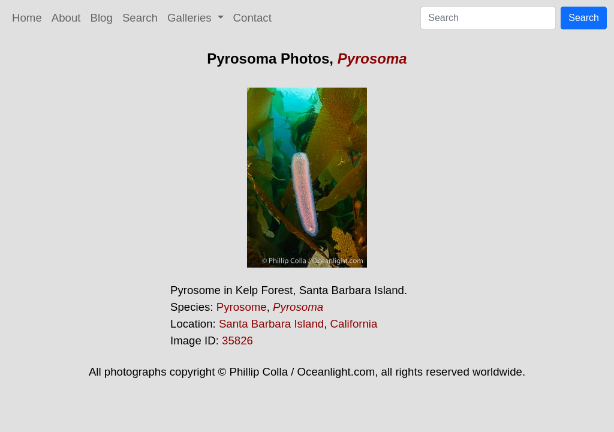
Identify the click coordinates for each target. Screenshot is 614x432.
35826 (237, 340)
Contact (252, 17)
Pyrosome (241, 307)
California (354, 323)
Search (140, 17)
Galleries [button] (191, 17)
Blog (102, 17)
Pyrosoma (372, 58)
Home (27, 17)
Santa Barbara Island (271, 323)
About (66, 17)
